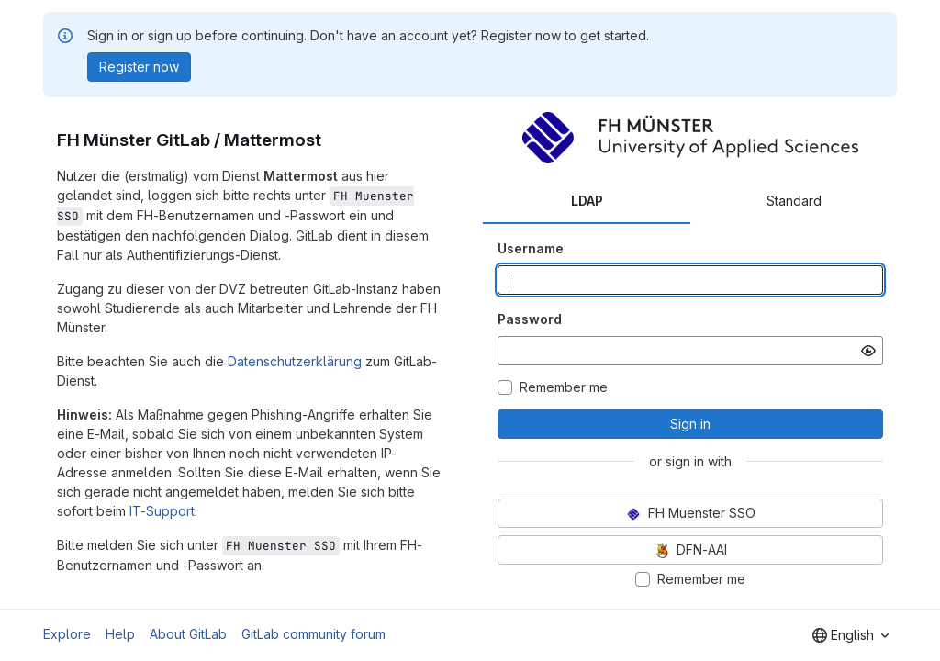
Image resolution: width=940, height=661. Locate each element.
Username (531, 248)
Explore (67, 634)
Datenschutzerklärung (295, 361)
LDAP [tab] (587, 200)
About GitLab (188, 634)
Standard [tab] (794, 200)
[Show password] (868, 350)
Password (530, 319)
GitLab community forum (313, 634)
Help (120, 634)
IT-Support (162, 511)
